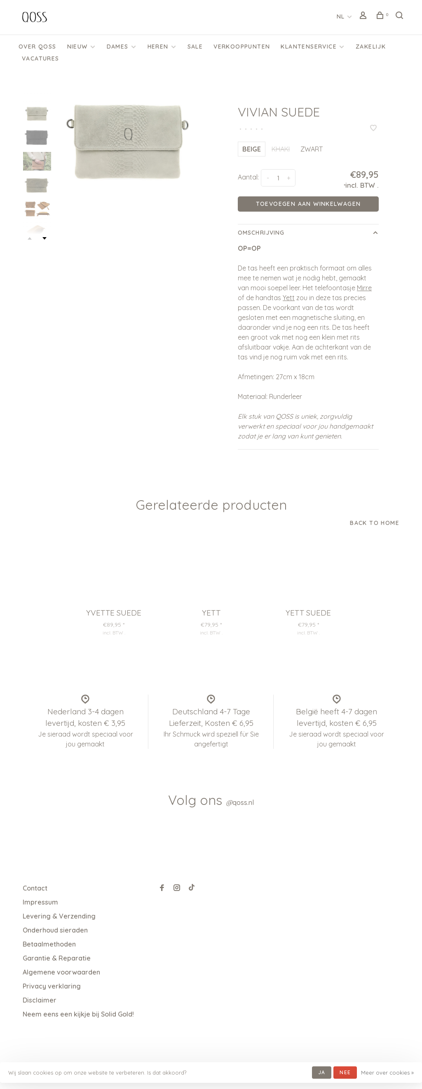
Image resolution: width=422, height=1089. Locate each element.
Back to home (374, 523)
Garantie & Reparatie (57, 958)
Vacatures (40, 58)
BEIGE (251, 149)
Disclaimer (39, 1000)
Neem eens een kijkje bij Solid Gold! (78, 1014)
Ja (321, 1072)
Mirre (364, 288)
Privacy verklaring (52, 986)
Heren (158, 46)
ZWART (311, 149)
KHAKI (281, 149)
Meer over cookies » (387, 1072)
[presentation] (37, 113)
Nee (345, 1072)
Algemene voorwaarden (61, 972)
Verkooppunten (241, 46)
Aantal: (248, 177)
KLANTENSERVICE (309, 46)
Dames (118, 46)
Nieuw (77, 46)
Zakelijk (371, 46)
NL (341, 16)
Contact (35, 888)
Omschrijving (261, 232)
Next (44, 238)
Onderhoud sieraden (55, 930)
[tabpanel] (129, 140)
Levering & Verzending (59, 916)
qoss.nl (240, 802)
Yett (289, 298)
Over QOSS (37, 46)
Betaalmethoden (49, 944)
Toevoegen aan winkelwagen (308, 204)
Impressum (40, 902)
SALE (195, 46)
